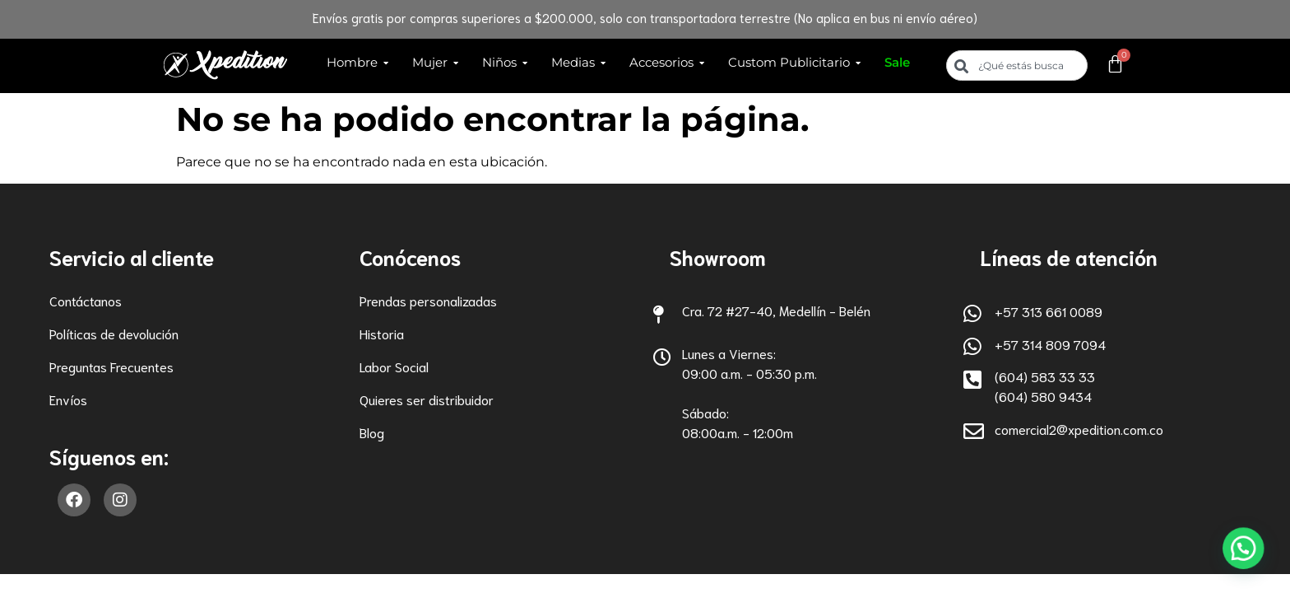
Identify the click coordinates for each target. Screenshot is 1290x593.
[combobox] (1017, 65)
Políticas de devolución (114, 333)
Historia (382, 333)
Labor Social (394, 366)
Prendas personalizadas (428, 300)
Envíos (68, 399)
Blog (372, 432)
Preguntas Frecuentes (111, 366)
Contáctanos (85, 300)
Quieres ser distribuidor (427, 399)
